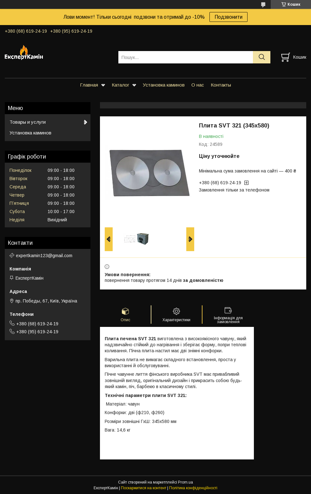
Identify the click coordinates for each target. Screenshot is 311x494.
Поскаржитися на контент (143, 488)
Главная (89, 85)
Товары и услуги (28, 122)
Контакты (221, 85)
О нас (197, 85)
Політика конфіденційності (193, 488)
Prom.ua (185, 482)
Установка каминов (164, 85)
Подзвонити (228, 17)
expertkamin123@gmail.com (44, 255)
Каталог (120, 85)
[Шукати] (261, 57)
